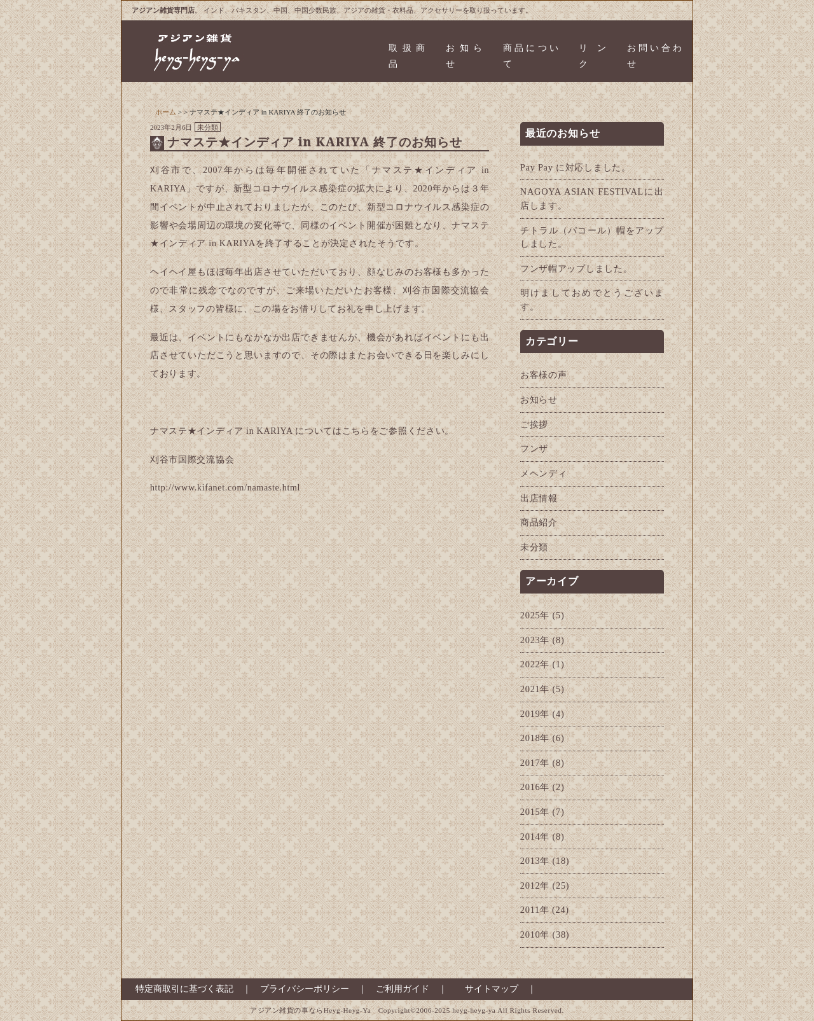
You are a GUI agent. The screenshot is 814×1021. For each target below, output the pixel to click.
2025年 (534, 615)
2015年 (534, 812)
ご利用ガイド (402, 989)
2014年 (534, 836)
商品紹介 (539, 522)
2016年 (534, 787)
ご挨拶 (534, 424)
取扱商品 (407, 56)
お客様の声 (543, 375)
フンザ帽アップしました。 (576, 268)
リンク (592, 56)
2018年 (534, 738)
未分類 (207, 127)
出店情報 (539, 498)
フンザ (534, 448)
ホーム (165, 112)
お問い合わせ (654, 56)
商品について (530, 56)
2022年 (534, 664)
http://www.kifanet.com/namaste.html (225, 487)
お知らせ (464, 56)
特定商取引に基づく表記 (180, 989)
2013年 (534, 861)
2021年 (534, 689)
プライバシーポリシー (304, 989)
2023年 (534, 640)
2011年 (534, 910)
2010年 (534, 934)
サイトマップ (491, 989)
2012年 (534, 885)
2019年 (534, 714)
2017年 (534, 763)
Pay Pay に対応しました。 (575, 167)
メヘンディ (543, 473)
